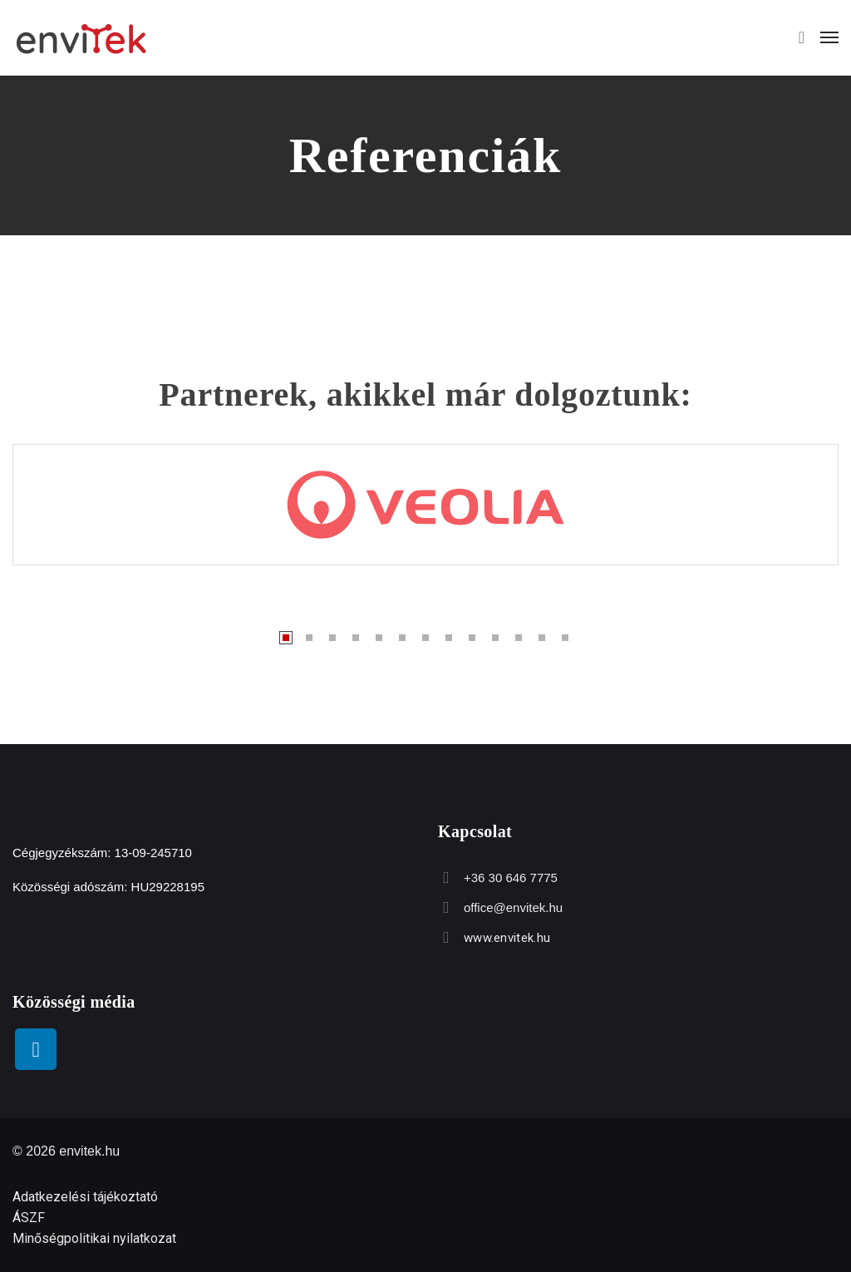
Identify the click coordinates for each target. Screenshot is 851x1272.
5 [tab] (379, 637)
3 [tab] (332, 637)
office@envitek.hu (512, 907)
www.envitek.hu (506, 937)
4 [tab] (355, 637)
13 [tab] (565, 637)
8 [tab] (448, 637)
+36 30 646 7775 (510, 877)
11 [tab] (518, 637)
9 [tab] (472, 637)
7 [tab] (425, 637)
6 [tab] (402, 637)
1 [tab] (286, 637)
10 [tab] (495, 637)
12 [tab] (541, 637)
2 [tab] (309, 637)
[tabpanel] (425, 504)
